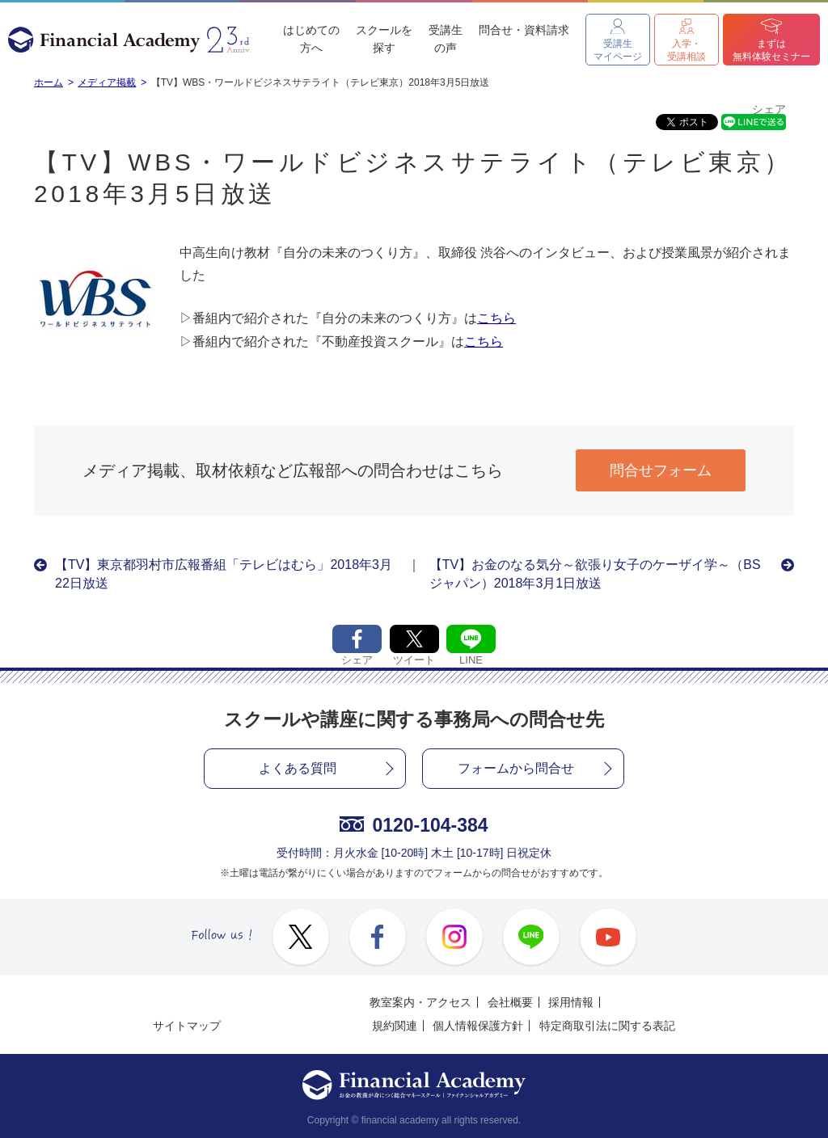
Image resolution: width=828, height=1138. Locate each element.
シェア (769, 109)
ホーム (48, 82)
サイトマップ (187, 1025)
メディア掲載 (107, 82)
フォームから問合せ (516, 768)
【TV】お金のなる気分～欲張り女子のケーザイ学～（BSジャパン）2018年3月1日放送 (595, 573)
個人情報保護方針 (478, 1025)
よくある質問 (297, 768)
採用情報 (571, 1002)
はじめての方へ (311, 38)
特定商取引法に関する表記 (607, 1025)
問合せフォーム (661, 470)
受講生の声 (446, 38)
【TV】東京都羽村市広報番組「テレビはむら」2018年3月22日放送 (223, 573)
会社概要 (510, 1002)
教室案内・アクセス (420, 1002)
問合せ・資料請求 (524, 29)
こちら (496, 318)
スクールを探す (384, 38)
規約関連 (394, 1025)
